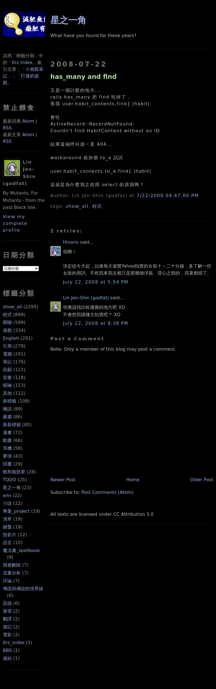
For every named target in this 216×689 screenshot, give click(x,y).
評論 (7, 580)
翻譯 (7, 619)
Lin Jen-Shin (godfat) (86, 297)
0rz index (22, 62)
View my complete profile (15, 223)
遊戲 (7, 330)
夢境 (7, 456)
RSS (7, 128)
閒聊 (7, 322)
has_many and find (83, 76)
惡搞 (7, 603)
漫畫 (7, 432)
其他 (7, 393)
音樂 (7, 377)
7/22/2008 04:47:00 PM (167, 195)
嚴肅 (7, 416)
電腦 (7, 354)
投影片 (9, 534)
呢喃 (7, 385)
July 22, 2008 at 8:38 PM (95, 323)
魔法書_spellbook (21, 550)
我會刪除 (12, 565)
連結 (7, 658)
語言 (7, 542)
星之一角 (12, 487)
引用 (7, 346)
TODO (9, 479)
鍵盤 (7, 527)
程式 (7, 314)
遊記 (7, 626)
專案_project (16, 511)
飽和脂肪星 (14, 471)
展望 (7, 611)
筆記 (7, 361)
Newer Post (63, 479)
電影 (7, 634)
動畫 (7, 440)
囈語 (7, 409)
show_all (12, 306)
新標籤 (9, 401)
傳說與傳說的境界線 (23, 588)
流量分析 (12, 573)
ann (7, 495)
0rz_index (13, 642)
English (11, 338)
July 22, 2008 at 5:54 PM (95, 282)
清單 (7, 519)
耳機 (7, 448)
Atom (28, 121)
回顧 (7, 369)
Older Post (201, 479)
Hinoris (71, 242)
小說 (7, 503)
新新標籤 (12, 424)
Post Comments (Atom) (107, 492)
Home (133, 479)
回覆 (7, 464)
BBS (7, 650)
